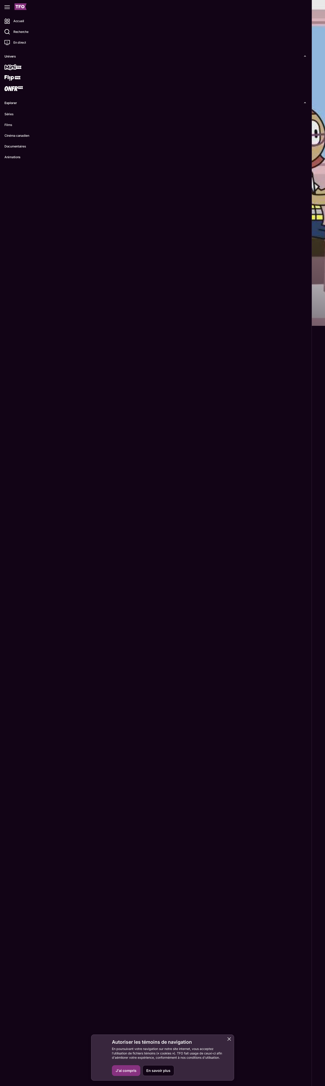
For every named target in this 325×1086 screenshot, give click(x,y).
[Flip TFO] (19, 78)
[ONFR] (19, 89)
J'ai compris (126, 1070)
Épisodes (83, 318)
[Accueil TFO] (21, 7)
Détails (61, 318)
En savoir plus (158, 1070)
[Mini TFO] (19, 67)
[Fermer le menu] (7, 7)
